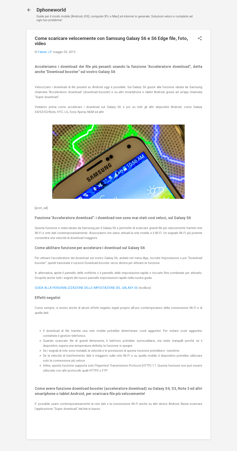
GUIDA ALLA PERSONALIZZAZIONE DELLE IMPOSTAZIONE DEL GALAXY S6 (86, 288)
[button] (199, 39)
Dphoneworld (51, 10)
